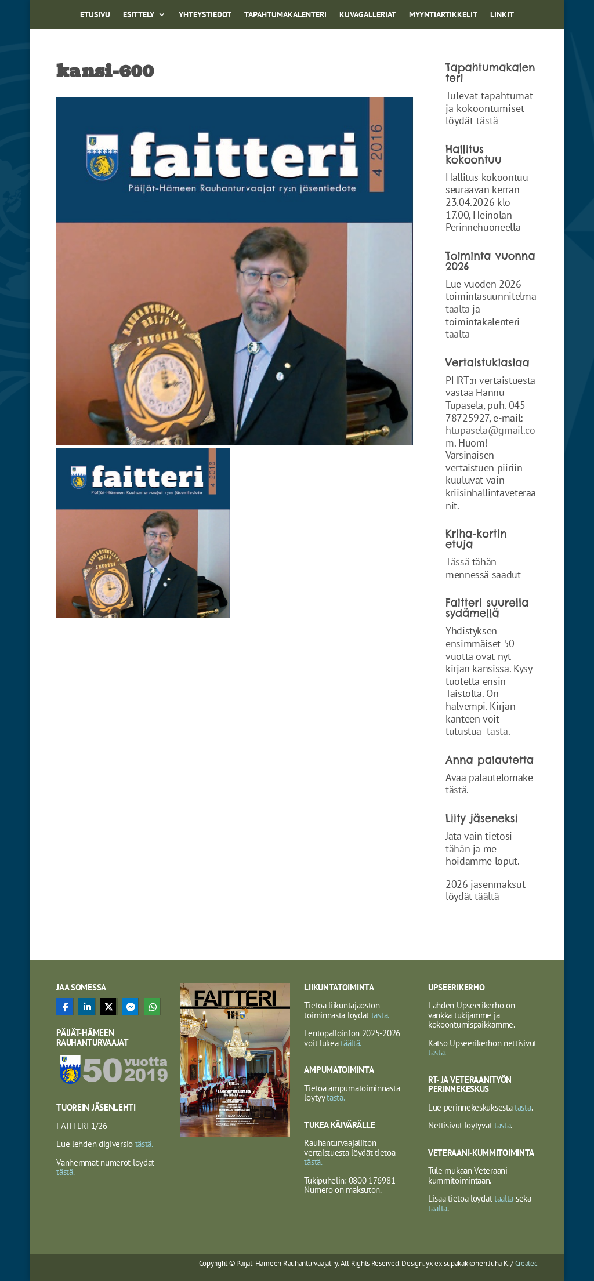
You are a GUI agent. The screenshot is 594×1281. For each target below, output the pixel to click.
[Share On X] (108, 1006)
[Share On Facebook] (64, 1006)
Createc (526, 1263)
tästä (487, 120)
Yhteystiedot (205, 15)
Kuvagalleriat (367, 15)
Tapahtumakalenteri (285, 15)
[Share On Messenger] (130, 1006)
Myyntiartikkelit (443, 15)
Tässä (457, 561)
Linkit (502, 15)
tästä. (143, 1143)
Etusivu (95, 15)
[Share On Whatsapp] (152, 1006)
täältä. (351, 1042)
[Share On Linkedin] (86, 1006)
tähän (459, 848)
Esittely (138, 15)
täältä (458, 308)
